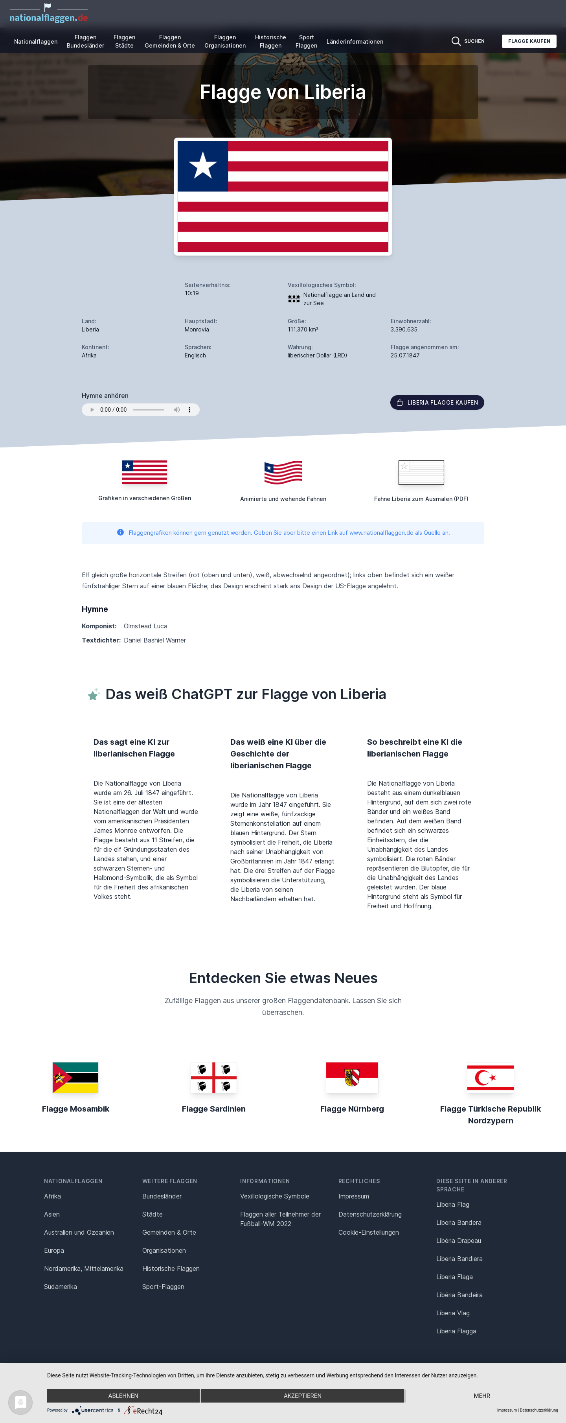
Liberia (90, 329)
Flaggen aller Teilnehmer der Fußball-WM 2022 (280, 1219)
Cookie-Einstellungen (368, 1232)
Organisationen (164, 1250)
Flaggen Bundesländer (85, 41)
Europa (54, 1250)
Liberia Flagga (456, 1331)
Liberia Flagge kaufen (437, 402)
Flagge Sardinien (214, 1109)
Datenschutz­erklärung (370, 1214)
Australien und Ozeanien (79, 1232)
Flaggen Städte (124, 41)
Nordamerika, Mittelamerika (83, 1268)
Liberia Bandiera (459, 1259)
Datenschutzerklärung (539, 1410)
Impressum (353, 1196)
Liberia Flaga (454, 1277)
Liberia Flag (452, 1204)
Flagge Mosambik (75, 1109)
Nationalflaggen (35, 41)
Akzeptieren (303, 1395)
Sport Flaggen (306, 41)
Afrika (52, 1196)
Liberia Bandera (458, 1222)
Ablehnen (123, 1395)
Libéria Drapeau (458, 1240)
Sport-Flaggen (163, 1286)
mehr (482, 1395)
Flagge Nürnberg (352, 1109)
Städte (152, 1214)
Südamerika (60, 1286)
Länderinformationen (355, 41)
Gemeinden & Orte (169, 1232)
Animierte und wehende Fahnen (283, 498)
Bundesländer (162, 1196)
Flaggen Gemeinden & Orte (170, 41)
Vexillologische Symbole (274, 1196)
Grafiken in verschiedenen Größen (144, 498)
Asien (52, 1214)
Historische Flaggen (270, 41)
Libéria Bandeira (459, 1295)
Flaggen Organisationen (225, 41)
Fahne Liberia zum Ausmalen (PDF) (421, 498)
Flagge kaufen (529, 41)
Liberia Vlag (453, 1313)
